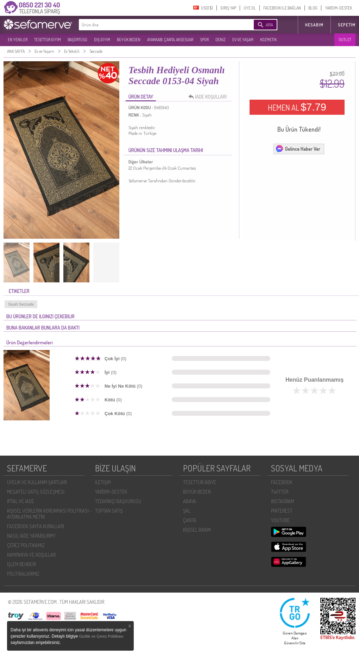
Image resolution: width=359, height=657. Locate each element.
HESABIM (314, 24)
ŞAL (186, 511)
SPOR (204, 39)
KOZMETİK (268, 39)
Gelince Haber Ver (297, 148)
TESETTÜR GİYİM (47, 39)
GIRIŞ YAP (228, 8)
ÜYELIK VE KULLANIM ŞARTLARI (37, 482)
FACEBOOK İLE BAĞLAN (282, 8)
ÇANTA (189, 520)
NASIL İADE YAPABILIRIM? (31, 536)
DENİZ (220, 39)
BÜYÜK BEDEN (128, 39)
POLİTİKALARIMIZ (23, 574)
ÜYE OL (250, 8)
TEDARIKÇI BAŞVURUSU (118, 501)
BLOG (312, 8)
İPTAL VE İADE (20, 501)
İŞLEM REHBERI (21, 564)
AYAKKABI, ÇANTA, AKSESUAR (170, 39)
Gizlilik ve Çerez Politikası (101, 636)
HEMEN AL (297, 107)
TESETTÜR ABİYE (199, 482)
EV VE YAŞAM (242, 39)
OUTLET (345, 39)
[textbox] (155, 24)
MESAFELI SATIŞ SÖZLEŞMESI (35, 492)
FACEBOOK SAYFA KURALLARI (35, 526)
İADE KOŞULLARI (209, 97)
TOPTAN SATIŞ (109, 511)
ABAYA (189, 501)
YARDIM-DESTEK (338, 8)
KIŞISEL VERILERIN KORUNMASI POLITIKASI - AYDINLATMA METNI (49, 514)
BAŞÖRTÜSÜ (77, 39)
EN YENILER (17, 39)
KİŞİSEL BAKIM (197, 530)
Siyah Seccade (21, 304)
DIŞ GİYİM (102, 39)
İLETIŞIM (103, 482)
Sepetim (346, 24)
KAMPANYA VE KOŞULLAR (31, 555)
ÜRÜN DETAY (140, 97)
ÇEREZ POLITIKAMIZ (26, 545)
